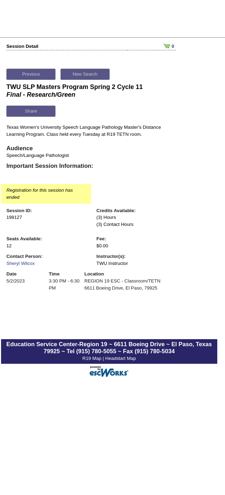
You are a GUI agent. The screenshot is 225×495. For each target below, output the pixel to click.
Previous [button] (31, 72)
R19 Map (92, 356)
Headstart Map (120, 356)
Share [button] (31, 109)
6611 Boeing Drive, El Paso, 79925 (120, 286)
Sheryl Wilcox (20, 261)
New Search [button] (85, 72)
